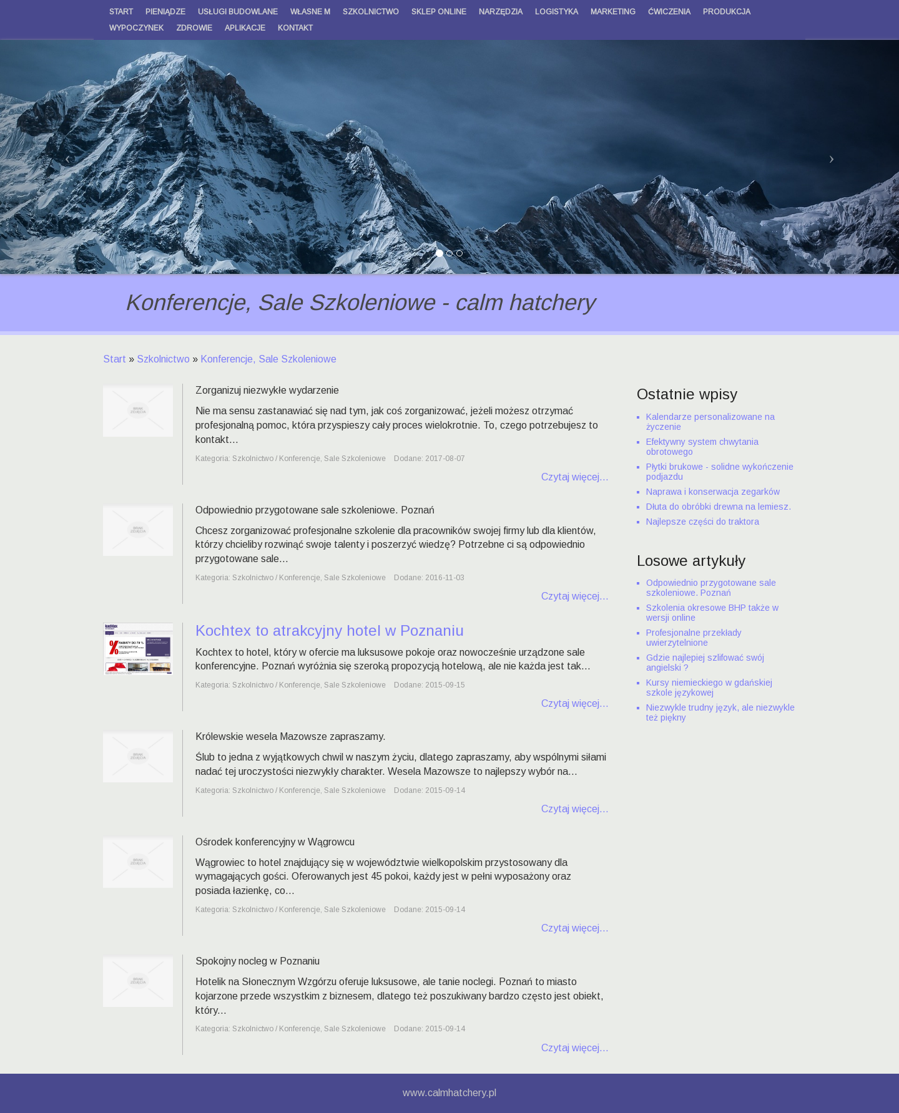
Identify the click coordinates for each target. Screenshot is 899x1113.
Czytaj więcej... (575, 477)
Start (114, 359)
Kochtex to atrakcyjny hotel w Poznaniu (329, 630)
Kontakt (295, 28)
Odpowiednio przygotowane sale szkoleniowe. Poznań (711, 588)
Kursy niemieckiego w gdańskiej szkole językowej (709, 687)
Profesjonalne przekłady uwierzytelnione (694, 638)
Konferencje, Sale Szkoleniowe (268, 359)
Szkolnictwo (163, 359)
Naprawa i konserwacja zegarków (713, 492)
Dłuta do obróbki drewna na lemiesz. (718, 507)
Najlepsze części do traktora (702, 522)
